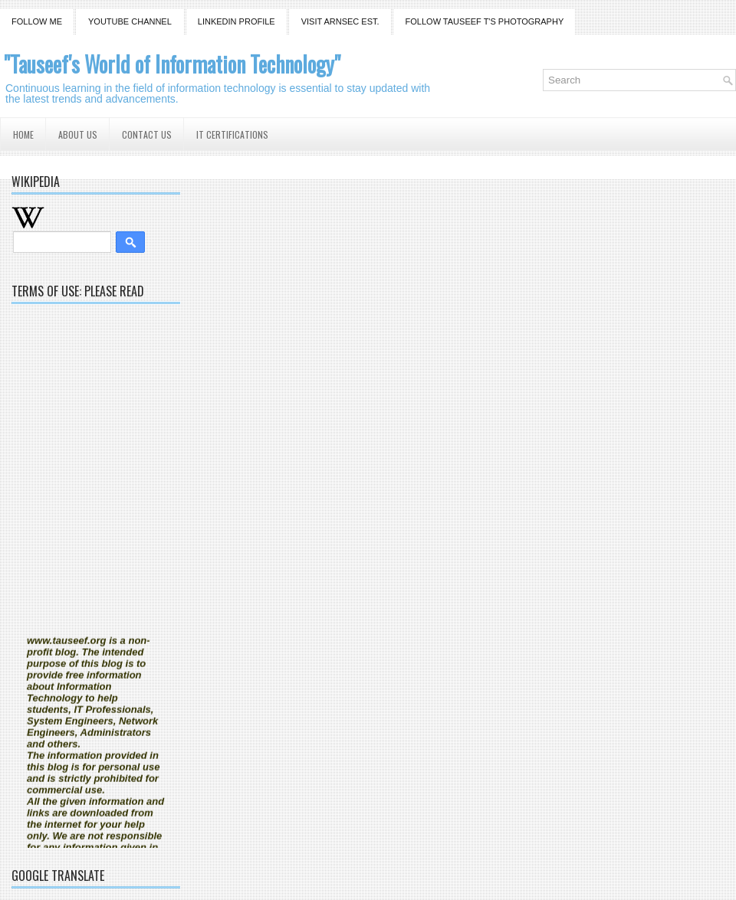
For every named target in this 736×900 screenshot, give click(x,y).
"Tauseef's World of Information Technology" (172, 64)
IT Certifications (232, 134)
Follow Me (37, 21)
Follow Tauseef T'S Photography (485, 21)
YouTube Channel (130, 21)
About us (77, 134)
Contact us (147, 134)
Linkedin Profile (236, 21)
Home (23, 134)
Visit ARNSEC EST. (340, 21)
